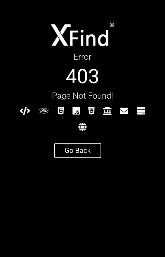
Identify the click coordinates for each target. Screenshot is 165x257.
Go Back (77, 150)
